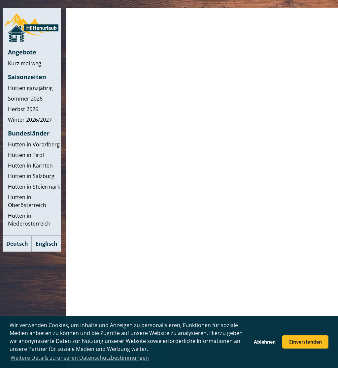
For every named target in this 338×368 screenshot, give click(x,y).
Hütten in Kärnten (30, 165)
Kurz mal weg (24, 63)
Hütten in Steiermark (34, 186)
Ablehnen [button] (265, 342)
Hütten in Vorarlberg (34, 144)
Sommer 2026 (25, 98)
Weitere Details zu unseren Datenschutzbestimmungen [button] (80, 357)
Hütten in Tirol (26, 155)
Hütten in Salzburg (31, 176)
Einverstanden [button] (305, 342)
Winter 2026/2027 (30, 119)
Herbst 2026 (23, 109)
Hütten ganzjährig (30, 88)
